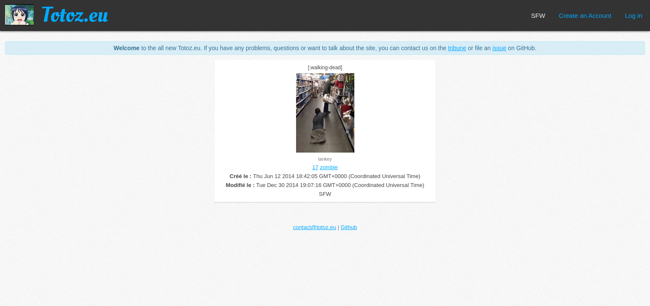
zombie (329, 167)
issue (500, 48)
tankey (325, 159)
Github (349, 227)
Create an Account (585, 15)
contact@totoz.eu (314, 227)
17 (315, 167)
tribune (457, 48)
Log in (633, 15)
